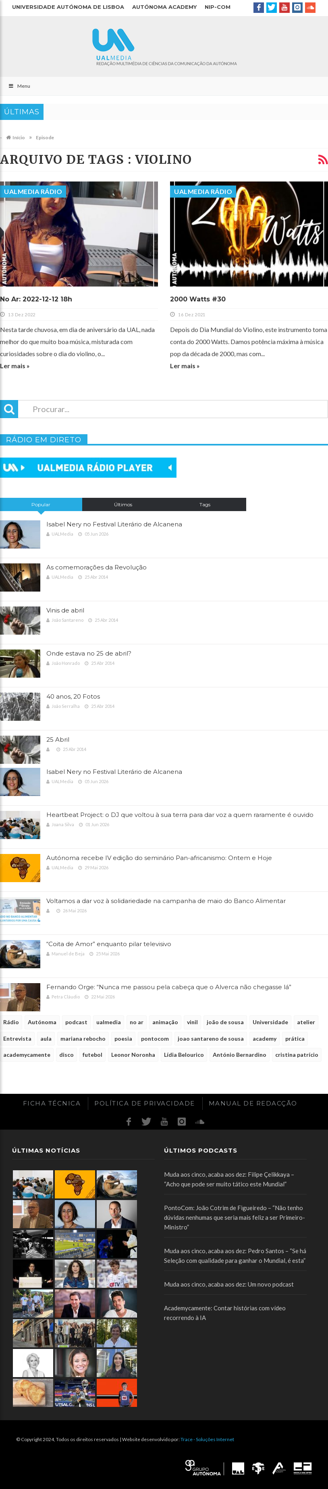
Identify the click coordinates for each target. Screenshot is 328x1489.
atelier (306, 1022)
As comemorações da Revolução (96, 567)
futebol (92, 1054)
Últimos (123, 504)
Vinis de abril (65, 610)
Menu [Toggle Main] (19, 86)
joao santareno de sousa (211, 1038)
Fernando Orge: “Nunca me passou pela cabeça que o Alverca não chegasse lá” (168, 987)
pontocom (155, 1038)
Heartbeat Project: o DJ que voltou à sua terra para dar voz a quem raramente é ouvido (179, 815)
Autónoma (42, 1022)
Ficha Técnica (52, 1103)
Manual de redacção (253, 1103)
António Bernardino (239, 1054)
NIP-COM (217, 7)
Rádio (11, 1022)
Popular (40, 504)
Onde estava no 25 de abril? (88, 653)
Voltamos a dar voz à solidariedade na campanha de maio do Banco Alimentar (166, 901)
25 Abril (57, 739)
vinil (192, 1022)
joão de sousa (225, 1022)
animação (165, 1022)
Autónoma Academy (164, 7)
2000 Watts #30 (198, 299)
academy (264, 1038)
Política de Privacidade (144, 1103)
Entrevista (17, 1038)
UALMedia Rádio (33, 191)
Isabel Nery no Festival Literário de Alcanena (114, 524)
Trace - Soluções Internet (207, 1439)
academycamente (26, 1054)
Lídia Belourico (184, 1054)
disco (66, 1054)
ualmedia (108, 1022)
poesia (123, 1038)
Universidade (270, 1022)
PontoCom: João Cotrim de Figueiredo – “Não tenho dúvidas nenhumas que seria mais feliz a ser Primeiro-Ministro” (234, 1217)
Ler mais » (15, 365)
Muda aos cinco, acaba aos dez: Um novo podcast (229, 1284)
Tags (204, 504)
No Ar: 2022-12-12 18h (36, 299)
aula (46, 1038)
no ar (136, 1022)
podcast (76, 1022)
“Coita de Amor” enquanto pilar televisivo (108, 944)
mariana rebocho (83, 1038)
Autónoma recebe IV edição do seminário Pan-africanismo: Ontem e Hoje (159, 858)
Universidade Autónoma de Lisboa (68, 7)
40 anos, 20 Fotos (73, 696)
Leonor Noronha (133, 1054)
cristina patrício (296, 1054)
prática (295, 1038)
